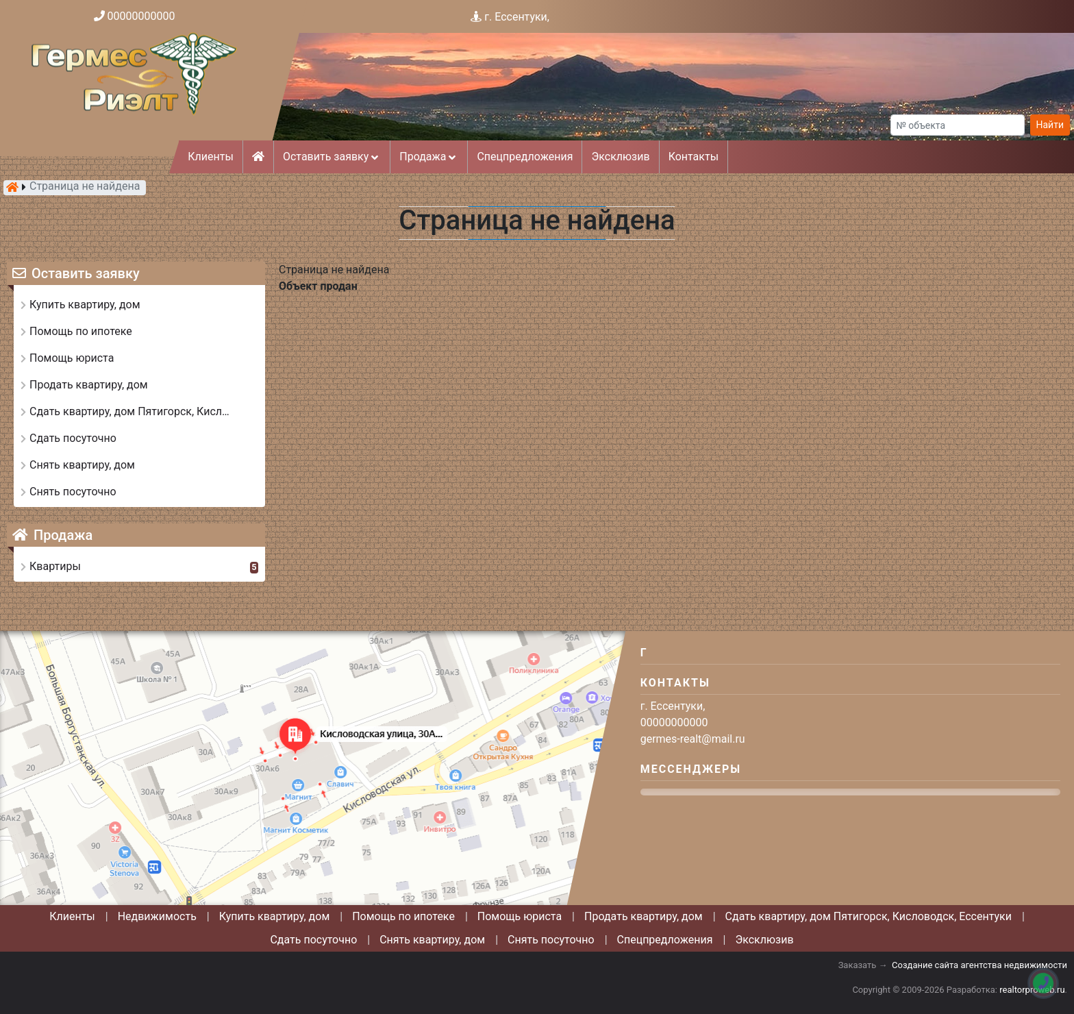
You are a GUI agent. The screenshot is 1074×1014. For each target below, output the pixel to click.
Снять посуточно (551, 939)
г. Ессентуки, (516, 16)
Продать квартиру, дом (643, 916)
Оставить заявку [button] (332, 156)
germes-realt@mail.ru (692, 738)
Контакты (694, 156)
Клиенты (211, 156)
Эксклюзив (620, 156)
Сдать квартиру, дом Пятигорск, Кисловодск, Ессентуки (868, 916)
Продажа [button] (428, 156)
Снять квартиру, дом (432, 939)
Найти (1050, 124)
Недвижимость (157, 916)
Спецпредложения (525, 156)
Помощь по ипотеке (403, 916)
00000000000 (141, 16)
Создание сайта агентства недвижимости (979, 965)
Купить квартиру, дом (274, 916)
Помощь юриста (519, 916)
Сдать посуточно (313, 939)
